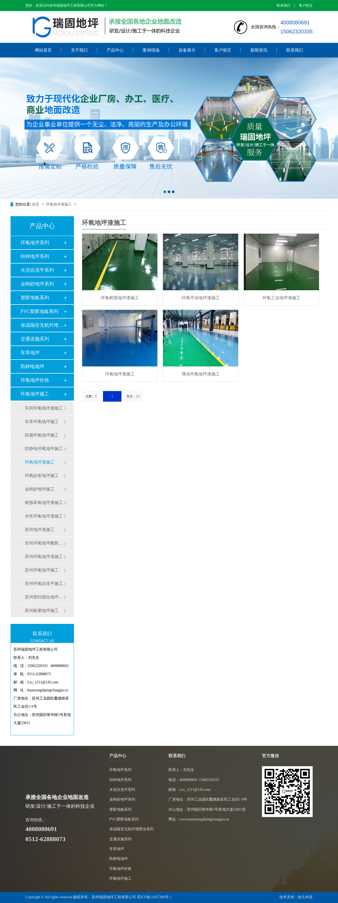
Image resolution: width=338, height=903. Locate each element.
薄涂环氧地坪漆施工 (201, 374)
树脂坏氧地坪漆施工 (44, 502)
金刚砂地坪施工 (39, 489)
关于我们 (79, 50)
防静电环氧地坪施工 (44, 448)
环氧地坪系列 (35, 242)
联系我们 (283, 5)
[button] (164, 191)
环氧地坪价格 (35, 380)
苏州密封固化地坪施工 (44, 597)
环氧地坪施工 (35, 394)
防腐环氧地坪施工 (42, 435)
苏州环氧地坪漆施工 (44, 556)
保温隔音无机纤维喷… (42, 325)
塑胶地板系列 (35, 297)
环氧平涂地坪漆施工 (201, 298)
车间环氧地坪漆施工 (44, 408)
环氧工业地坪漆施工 (281, 298)
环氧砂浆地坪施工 (42, 475)
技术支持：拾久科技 (296, 897)
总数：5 (91, 396)
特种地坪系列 (35, 256)
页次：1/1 (133, 396)
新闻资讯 (258, 50)
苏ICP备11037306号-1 (154, 897)
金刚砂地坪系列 (37, 284)
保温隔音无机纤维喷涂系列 (131, 829)
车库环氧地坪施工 (42, 421)
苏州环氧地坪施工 (42, 570)
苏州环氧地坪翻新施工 (44, 543)
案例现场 (151, 50)
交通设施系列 (35, 339)
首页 (36, 204)
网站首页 (43, 50)
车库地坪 (30, 352)
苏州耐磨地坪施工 (42, 610)
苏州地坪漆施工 (39, 529)
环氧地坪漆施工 (59, 204)
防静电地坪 (32, 366)
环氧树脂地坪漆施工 (120, 298)
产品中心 (115, 50)
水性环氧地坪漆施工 (44, 516)
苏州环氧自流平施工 (44, 583)
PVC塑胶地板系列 (39, 311)
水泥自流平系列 (37, 270)
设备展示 (187, 50)
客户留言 (306, 5)
